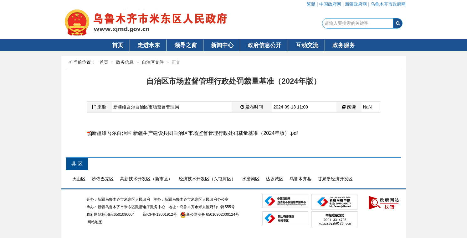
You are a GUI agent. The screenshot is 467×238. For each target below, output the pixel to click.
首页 (117, 45)
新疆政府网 (356, 4)
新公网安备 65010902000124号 (212, 214)
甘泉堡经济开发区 (335, 178)
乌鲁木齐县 (300, 178)
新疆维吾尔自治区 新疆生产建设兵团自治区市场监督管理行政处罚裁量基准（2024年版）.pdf (195, 133)
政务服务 (343, 45)
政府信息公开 (264, 45)
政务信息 (125, 62)
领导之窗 (185, 45)
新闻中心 (222, 45)
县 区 (77, 164)
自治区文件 (153, 62)
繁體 (311, 4)
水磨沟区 (250, 178)
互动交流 (307, 45)
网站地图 (94, 222)
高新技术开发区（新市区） (146, 178)
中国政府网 (330, 4)
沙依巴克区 (103, 178)
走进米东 (148, 45)
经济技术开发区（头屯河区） (207, 178)
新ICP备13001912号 (159, 214)
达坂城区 (274, 178)
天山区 (78, 178)
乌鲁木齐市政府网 (388, 4)
